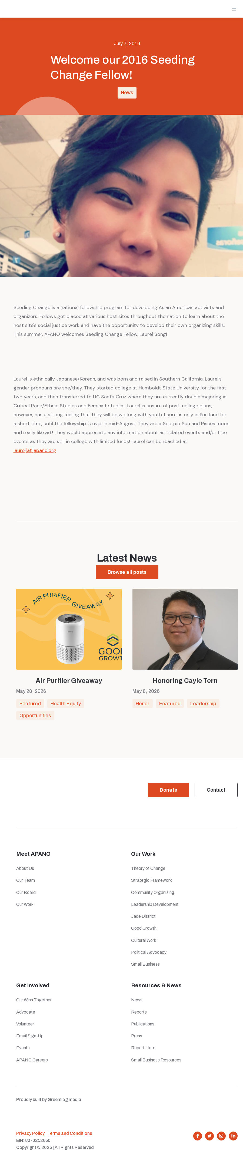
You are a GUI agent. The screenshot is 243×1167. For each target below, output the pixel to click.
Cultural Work (143, 940)
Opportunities (35, 718)
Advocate (25, 1012)
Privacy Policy (30, 1133)
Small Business (145, 964)
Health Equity (66, 706)
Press (137, 1036)
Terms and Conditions (69, 1133)
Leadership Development (155, 904)
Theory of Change (148, 868)
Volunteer (25, 1024)
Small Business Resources (156, 1060)
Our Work (25, 904)
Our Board (26, 892)
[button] (234, 9)
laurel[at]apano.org (35, 450)
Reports (139, 1012)
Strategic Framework (151, 880)
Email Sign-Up (30, 1036)
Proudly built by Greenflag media (48, 1099)
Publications (142, 1024)
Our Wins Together (34, 1000)
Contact (216, 790)
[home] (22, 9)
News (127, 92)
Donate (168, 790)
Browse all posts (127, 572)
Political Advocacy (149, 952)
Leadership (203, 706)
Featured (30, 706)
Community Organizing (152, 892)
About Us (25, 868)
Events (23, 1047)
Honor (142, 706)
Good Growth (144, 928)
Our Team (25, 880)
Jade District (143, 916)
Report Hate (143, 1047)
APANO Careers (32, 1060)
